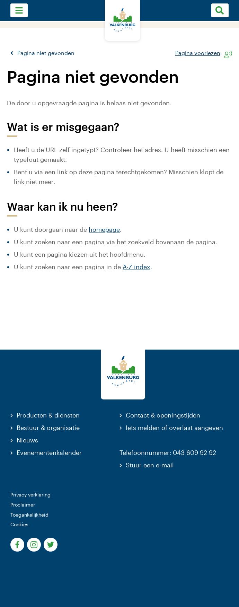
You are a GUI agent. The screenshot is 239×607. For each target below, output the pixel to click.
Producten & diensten (48, 415)
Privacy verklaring (30, 495)
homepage (104, 229)
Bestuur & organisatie (48, 427)
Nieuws (27, 440)
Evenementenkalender (49, 452)
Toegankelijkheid (29, 515)
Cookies (19, 524)
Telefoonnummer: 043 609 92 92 (168, 452)
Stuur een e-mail (150, 465)
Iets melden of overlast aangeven (174, 427)
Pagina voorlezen (197, 53)
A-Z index (136, 267)
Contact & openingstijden (163, 415)
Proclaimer (22, 505)
